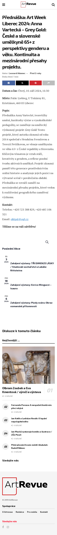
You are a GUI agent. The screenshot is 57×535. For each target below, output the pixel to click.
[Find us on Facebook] (3, 527)
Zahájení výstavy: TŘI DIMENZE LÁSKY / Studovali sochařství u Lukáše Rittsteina (32, 267)
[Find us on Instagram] (8, 527)
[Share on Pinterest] (35, 83)
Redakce (20, 512)
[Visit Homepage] (28, 4)
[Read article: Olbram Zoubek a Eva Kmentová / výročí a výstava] (28, 365)
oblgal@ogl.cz (19, 219)
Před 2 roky (35, 73)
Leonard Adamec (17, 73)
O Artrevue (7, 512)
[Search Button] (53, 4)
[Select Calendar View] (52, 242)
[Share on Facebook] (8, 83)
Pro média (32, 512)
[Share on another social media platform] (48, 83)
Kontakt (44, 512)
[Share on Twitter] (22, 83)
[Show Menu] (3, 4)
